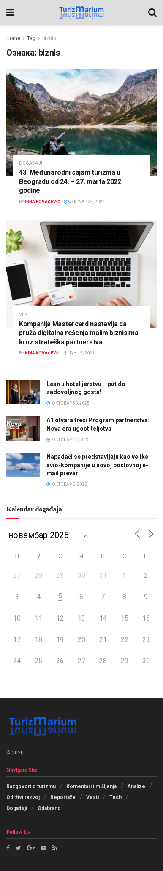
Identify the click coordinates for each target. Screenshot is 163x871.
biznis (49, 38)
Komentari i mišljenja (91, 786)
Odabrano (49, 808)
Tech (115, 797)
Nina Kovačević (42, 202)
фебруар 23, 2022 (84, 202)
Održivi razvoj (23, 797)
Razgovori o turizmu (31, 786)
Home (13, 38)
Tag (31, 38)
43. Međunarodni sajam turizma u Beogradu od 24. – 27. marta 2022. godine (70, 181)
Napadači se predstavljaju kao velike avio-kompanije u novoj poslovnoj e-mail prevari (97, 465)
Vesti (25, 314)
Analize (136, 786)
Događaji (30, 163)
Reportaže (63, 797)
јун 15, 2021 (79, 353)
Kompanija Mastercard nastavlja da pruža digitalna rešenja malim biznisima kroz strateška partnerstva (79, 333)
